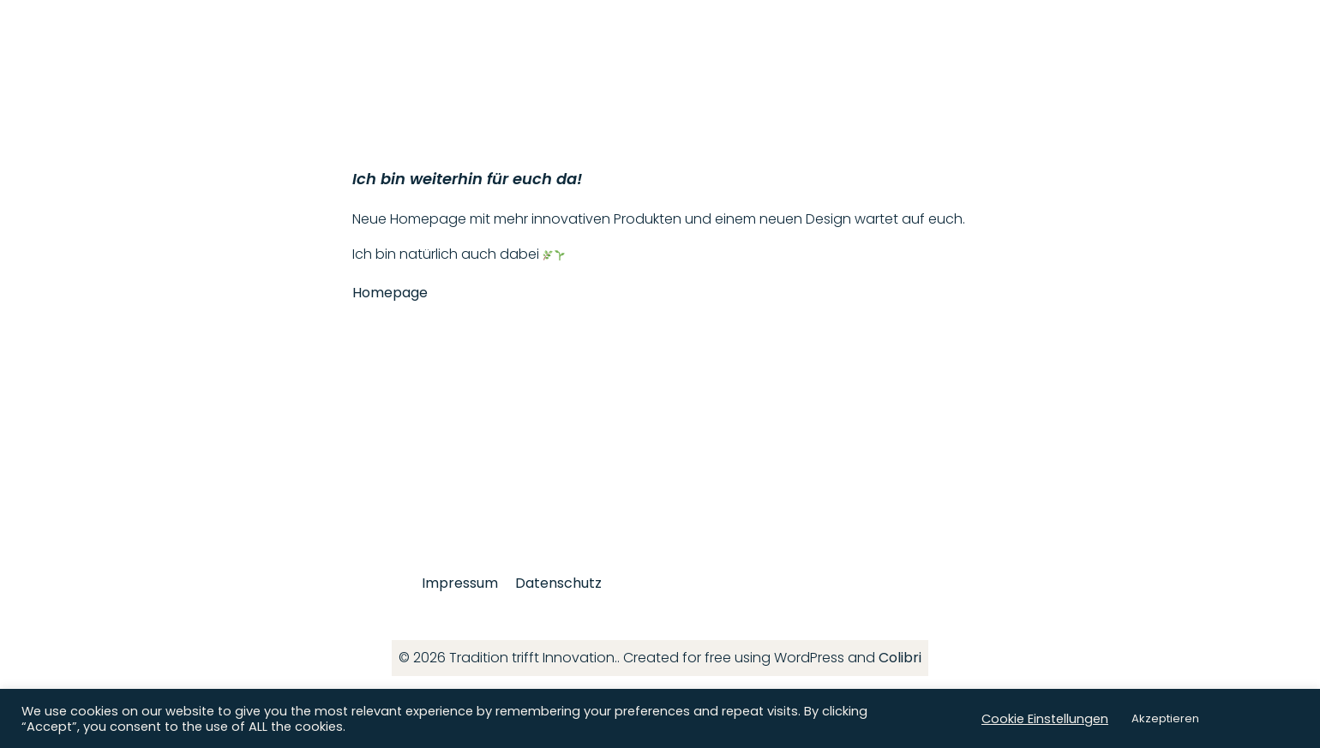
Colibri (900, 657)
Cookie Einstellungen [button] (1044, 718)
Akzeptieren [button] (1165, 718)
